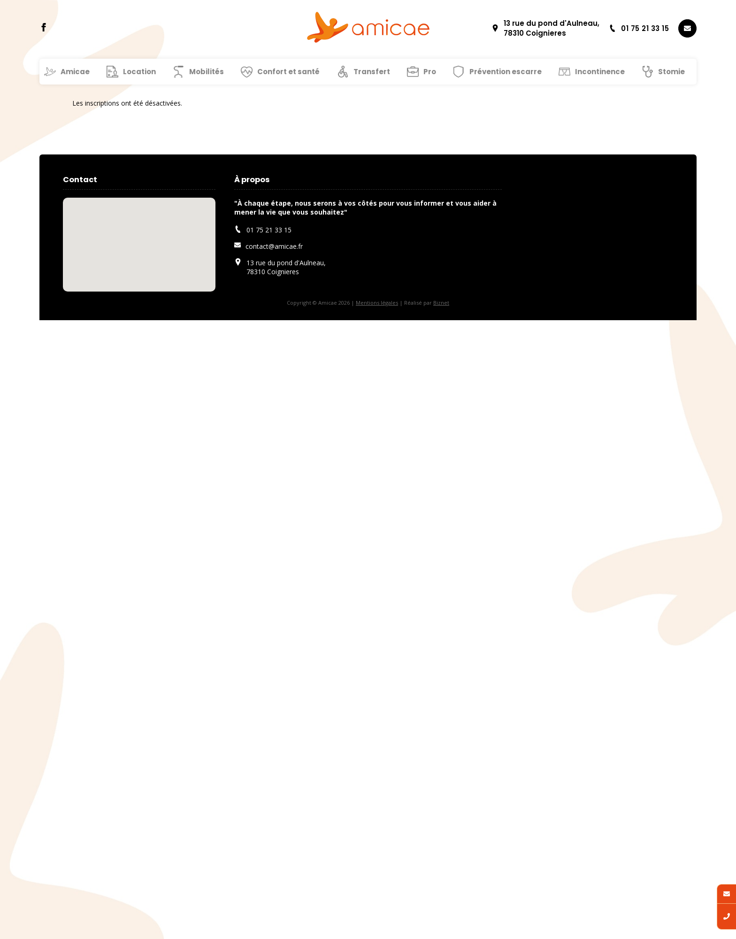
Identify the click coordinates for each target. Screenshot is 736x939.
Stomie (671, 72)
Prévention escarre (505, 72)
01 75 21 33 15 (639, 28)
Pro (429, 72)
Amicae (75, 72)
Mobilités (206, 72)
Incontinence (600, 72)
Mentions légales (377, 302)
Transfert (371, 72)
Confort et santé (288, 72)
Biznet (441, 302)
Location (139, 72)
